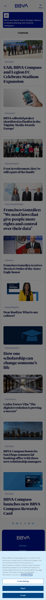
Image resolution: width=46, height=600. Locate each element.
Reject (23, 588)
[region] (23, 575)
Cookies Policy (26, 575)
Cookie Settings (23, 581)
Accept (23, 595)
